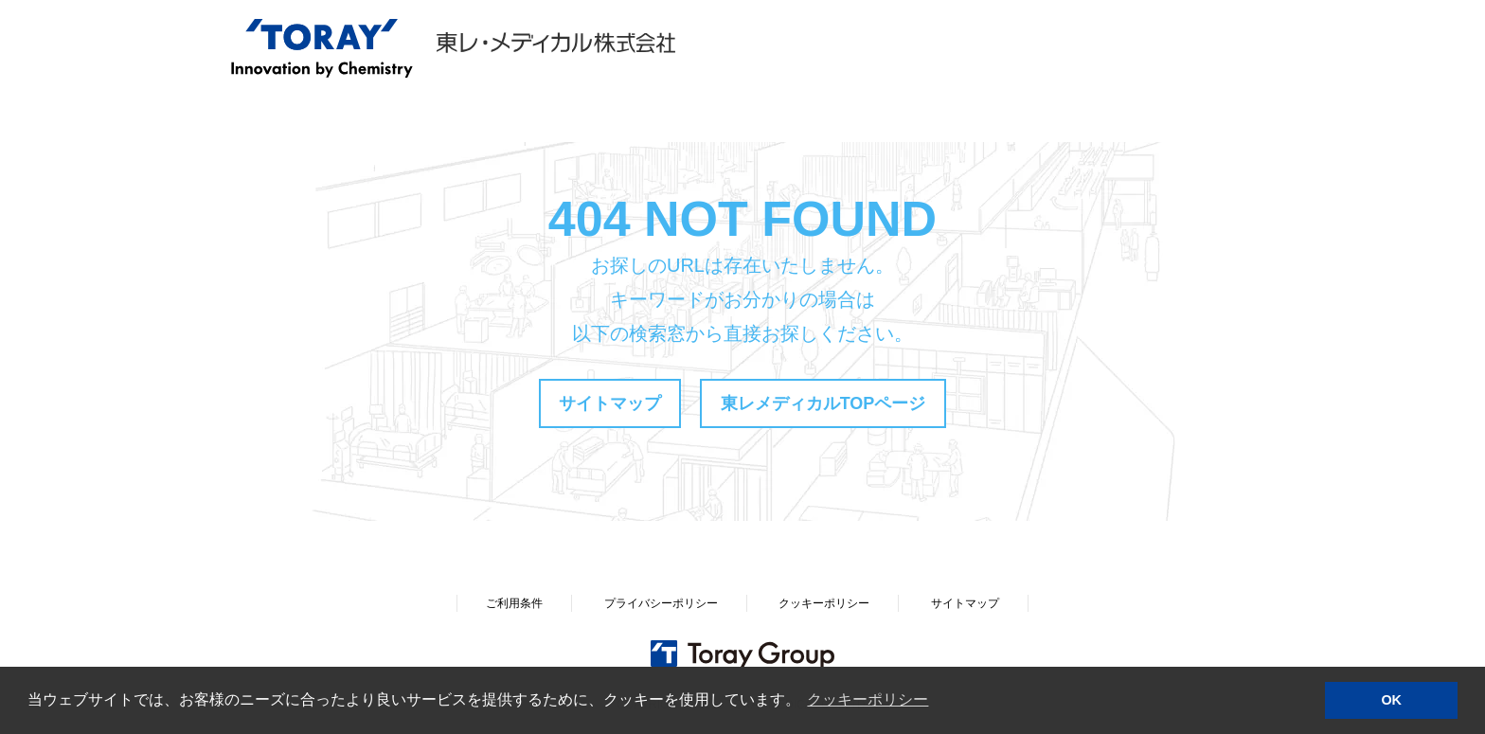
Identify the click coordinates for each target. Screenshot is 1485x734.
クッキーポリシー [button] (867, 699)
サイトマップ (610, 403)
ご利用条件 (514, 603)
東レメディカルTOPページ (823, 403)
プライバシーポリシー (661, 603)
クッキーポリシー (823, 603)
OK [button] (1391, 699)
